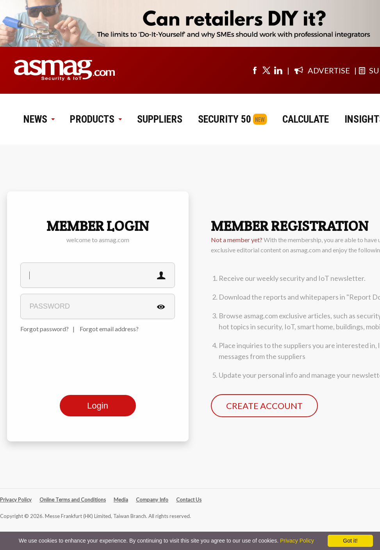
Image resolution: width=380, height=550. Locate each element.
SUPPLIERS (159, 119)
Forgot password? (44, 328)
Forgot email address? (109, 328)
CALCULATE (305, 119)
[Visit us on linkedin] (278, 70)
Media (121, 499)
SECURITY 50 (224, 119)
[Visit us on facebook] (254, 70)
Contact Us (189, 499)
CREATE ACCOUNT (264, 405)
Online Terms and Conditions (72, 499)
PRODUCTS (95, 119)
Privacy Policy (16, 499)
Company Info (152, 499)
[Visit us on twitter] (266, 70)
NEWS (38, 119)
